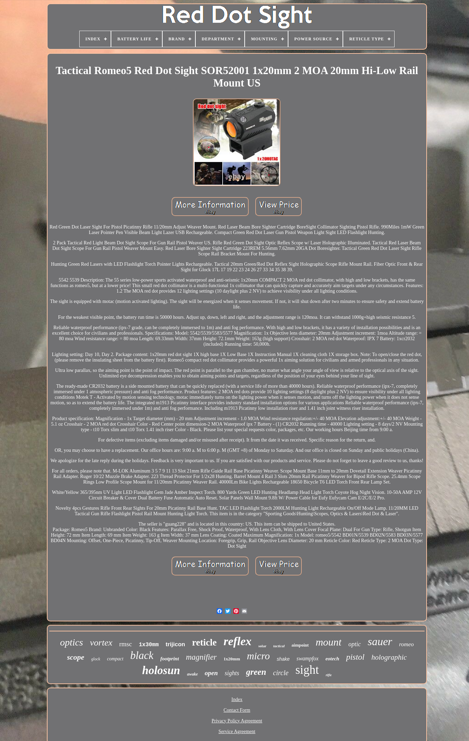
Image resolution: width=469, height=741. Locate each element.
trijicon (175, 644)
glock (95, 659)
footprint (169, 658)
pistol (355, 656)
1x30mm (149, 645)
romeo (406, 644)
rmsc (125, 644)
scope (75, 657)
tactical (279, 646)
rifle (329, 675)
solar (262, 646)
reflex (238, 641)
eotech (332, 658)
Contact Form (237, 710)
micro (258, 655)
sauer (380, 641)
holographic (389, 657)
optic (354, 644)
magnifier (201, 657)
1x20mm (232, 658)
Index (237, 699)
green (256, 672)
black (141, 655)
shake (283, 659)
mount (328, 642)
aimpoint (300, 645)
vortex (101, 643)
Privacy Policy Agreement (237, 720)
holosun (161, 670)
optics (71, 642)
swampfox (307, 658)
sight (307, 670)
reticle (204, 642)
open (211, 673)
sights (232, 673)
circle (280, 673)
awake (192, 674)
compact (115, 658)
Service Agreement (236, 731)
